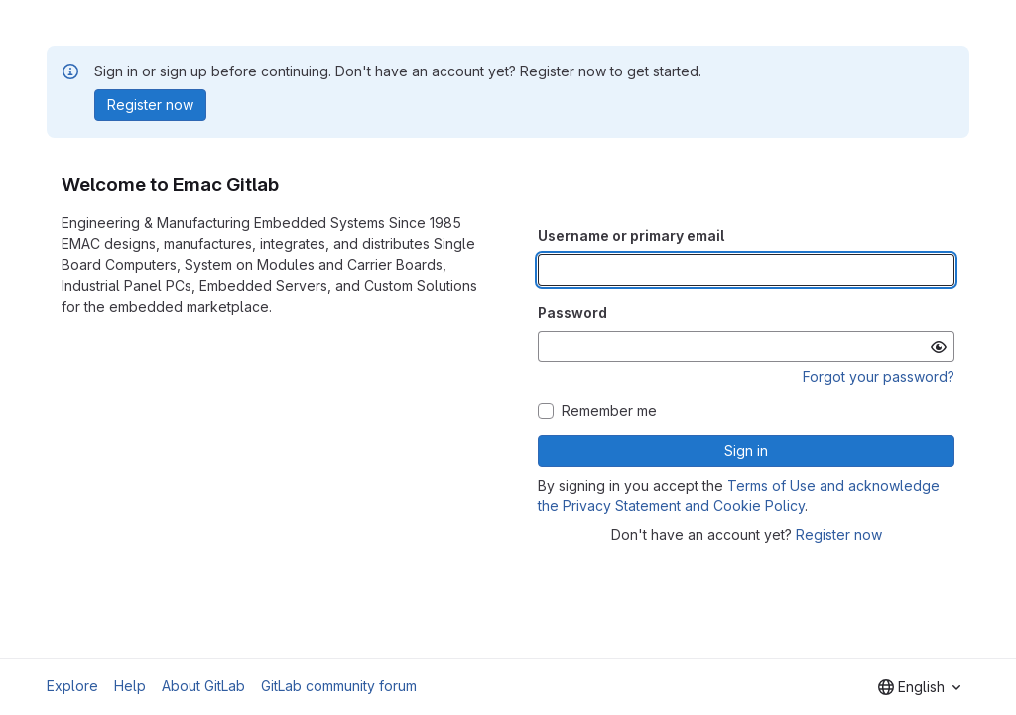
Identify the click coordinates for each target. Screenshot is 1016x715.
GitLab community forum (339, 685)
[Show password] (938, 346)
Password (572, 312)
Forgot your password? (878, 376)
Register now (839, 534)
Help (130, 685)
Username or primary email (631, 235)
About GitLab (203, 685)
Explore (72, 685)
